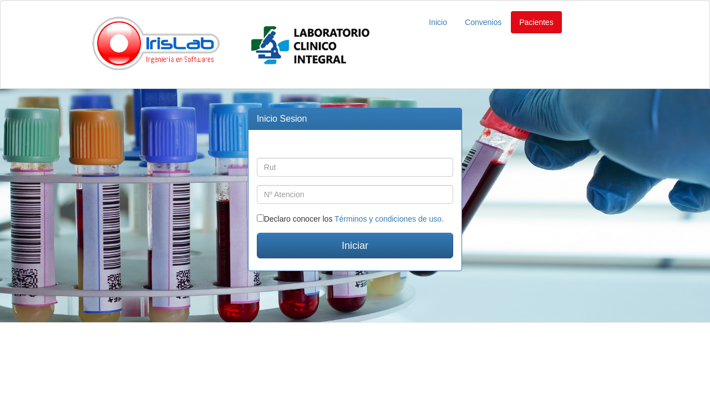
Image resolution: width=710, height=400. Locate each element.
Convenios (483, 22)
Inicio (438, 22)
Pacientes (536, 22)
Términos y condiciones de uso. (389, 218)
